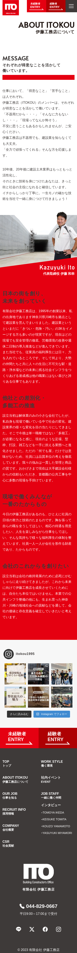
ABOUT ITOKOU (15, 779)
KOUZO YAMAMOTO (56, 826)
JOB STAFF (51, 795)
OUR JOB (9, 795)
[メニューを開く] (71, 6)
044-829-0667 (38, 906)
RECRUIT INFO (14, 811)
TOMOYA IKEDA (53, 812)
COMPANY (10, 827)
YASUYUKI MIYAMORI (57, 833)
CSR (8, 843)
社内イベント (51, 779)
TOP (6, 763)
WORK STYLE (52, 763)
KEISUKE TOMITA (55, 819)
